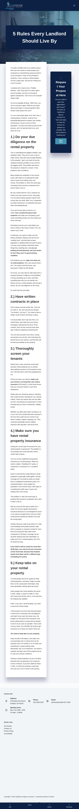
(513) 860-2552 (38, 702)
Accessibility (8, 733)
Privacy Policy (9, 731)
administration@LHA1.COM (60, 702)
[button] (61, 141)
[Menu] (74, 5)
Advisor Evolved (49, 796)
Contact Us (8, 728)
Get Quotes (8, 726)
